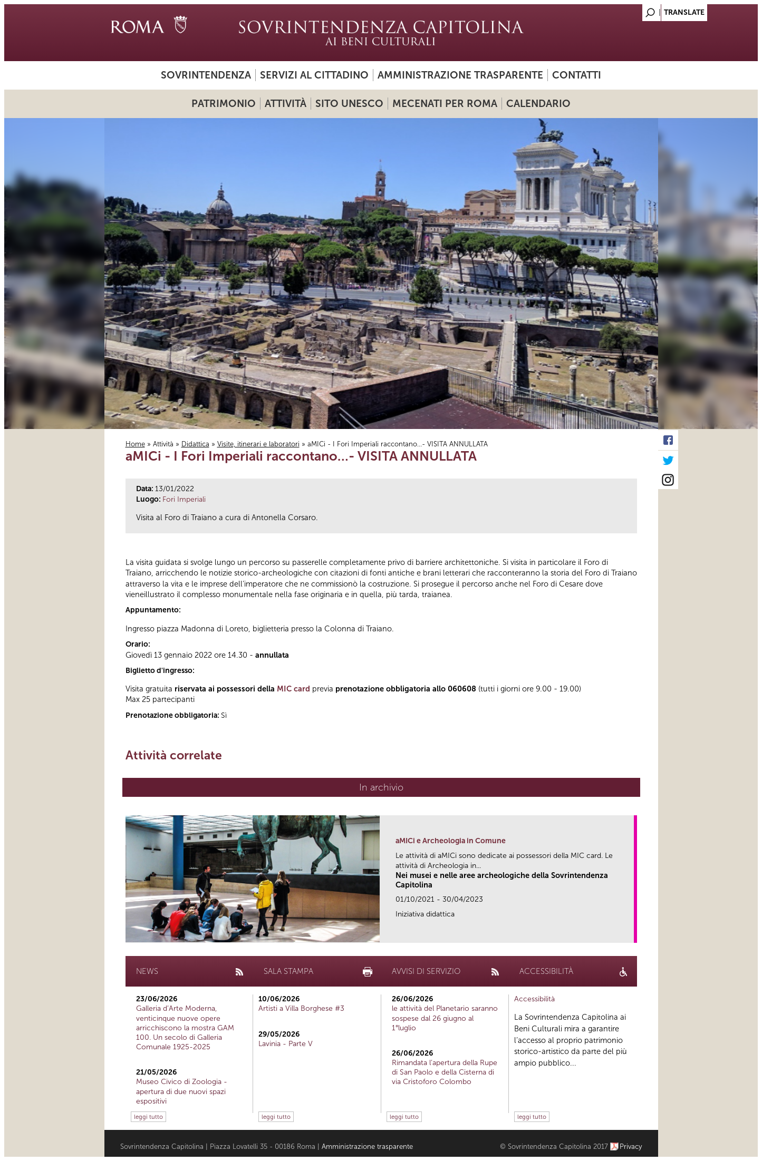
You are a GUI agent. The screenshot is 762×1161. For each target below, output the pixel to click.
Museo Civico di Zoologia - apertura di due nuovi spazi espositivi (181, 1091)
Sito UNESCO (349, 103)
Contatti (576, 75)
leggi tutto (148, 1116)
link (629, 931)
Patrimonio (223, 103)
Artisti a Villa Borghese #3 (301, 1008)
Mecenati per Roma (444, 103)
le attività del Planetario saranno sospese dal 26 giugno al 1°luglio (445, 1018)
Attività (285, 103)
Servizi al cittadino (314, 75)
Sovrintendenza (206, 75)
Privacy (631, 1146)
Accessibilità (534, 998)
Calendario (538, 103)
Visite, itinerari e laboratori (258, 444)
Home (135, 444)
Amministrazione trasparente (460, 75)
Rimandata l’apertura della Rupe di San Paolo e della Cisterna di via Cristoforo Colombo (444, 1072)
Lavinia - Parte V (285, 1043)
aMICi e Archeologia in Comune (451, 840)
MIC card (293, 689)
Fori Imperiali (184, 499)
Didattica (195, 444)
